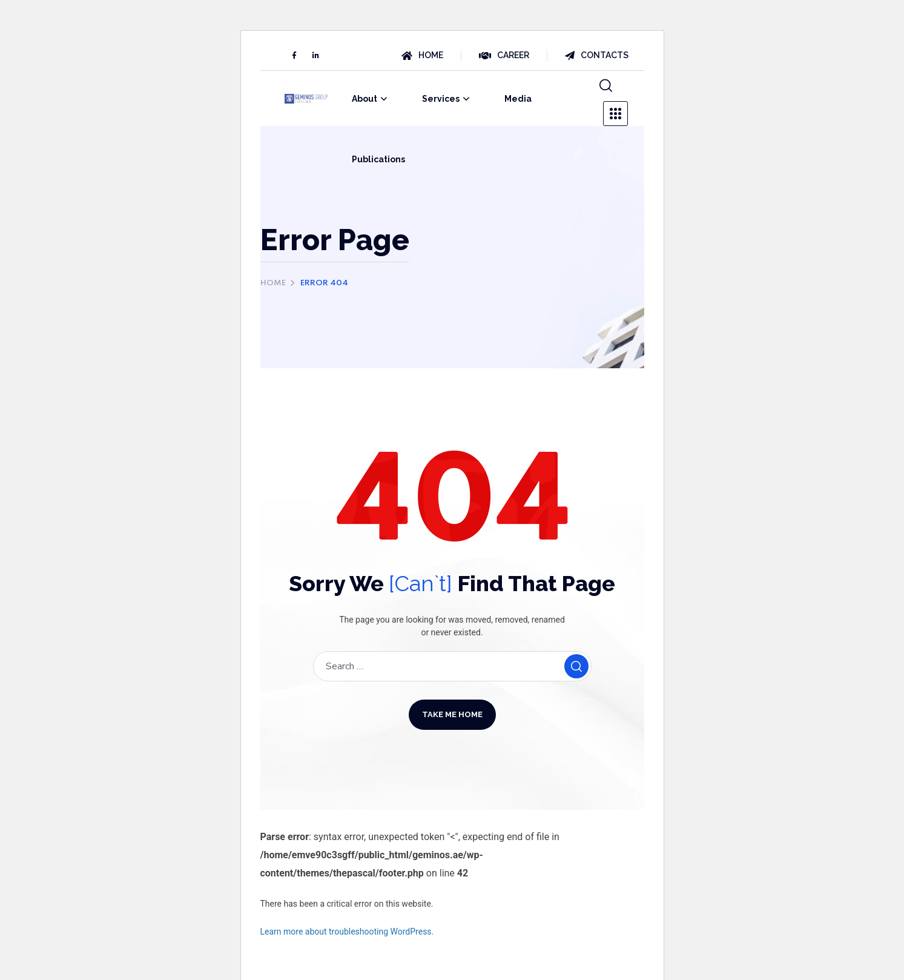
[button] (605, 86)
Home (273, 283)
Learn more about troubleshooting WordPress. (347, 931)
